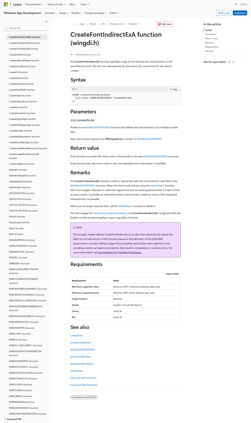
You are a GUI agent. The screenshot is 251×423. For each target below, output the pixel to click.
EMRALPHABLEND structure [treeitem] (23, 245)
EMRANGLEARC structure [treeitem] (21, 251)
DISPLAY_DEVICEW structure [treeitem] (23, 210)
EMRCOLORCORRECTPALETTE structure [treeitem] (23, 271)
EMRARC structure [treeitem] (18, 257)
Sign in (243, 4)
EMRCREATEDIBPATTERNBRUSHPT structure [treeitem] (25, 308)
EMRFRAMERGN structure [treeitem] (22, 401)
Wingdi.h (133, 23)
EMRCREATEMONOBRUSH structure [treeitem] (27, 316)
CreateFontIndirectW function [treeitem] (23, 48)
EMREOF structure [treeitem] (18, 339)
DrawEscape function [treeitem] (19, 222)
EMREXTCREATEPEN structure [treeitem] (23, 361)
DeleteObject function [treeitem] (20, 187)
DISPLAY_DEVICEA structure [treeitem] (23, 204)
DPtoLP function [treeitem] (17, 216)
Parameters (210, 34)
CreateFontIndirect (117, 213)
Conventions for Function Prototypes (119, 252)
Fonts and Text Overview (83, 384)
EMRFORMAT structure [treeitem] (20, 396)
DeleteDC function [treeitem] (18, 169)
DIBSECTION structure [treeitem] (20, 198)
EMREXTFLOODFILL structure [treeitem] (23, 366)
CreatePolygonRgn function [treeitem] (22, 118)
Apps (82, 23)
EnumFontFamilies (80, 356)
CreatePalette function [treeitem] (20, 95)
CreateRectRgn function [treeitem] (20, 130)
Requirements (212, 46)
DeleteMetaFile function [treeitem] (20, 181)
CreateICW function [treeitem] (18, 78)
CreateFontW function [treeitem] (20, 54)
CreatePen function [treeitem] (18, 107)
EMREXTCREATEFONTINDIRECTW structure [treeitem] (25, 353)
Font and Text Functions (83, 377)
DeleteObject (125, 206)
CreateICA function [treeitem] (18, 72)
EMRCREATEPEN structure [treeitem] (21, 327)
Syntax (208, 29)
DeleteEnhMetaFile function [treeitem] (22, 175)
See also (209, 50)
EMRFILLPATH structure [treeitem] (20, 384)
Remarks (209, 42)
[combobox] (25, 28)
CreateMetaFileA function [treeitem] (21, 83)
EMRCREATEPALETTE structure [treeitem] (24, 321)
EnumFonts (76, 370)
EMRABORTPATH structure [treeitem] (22, 239)
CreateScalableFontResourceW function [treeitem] (24, 156)
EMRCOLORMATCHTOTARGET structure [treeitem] (23, 280)
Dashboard (240, 12)
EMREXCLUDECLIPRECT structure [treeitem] (25, 345)
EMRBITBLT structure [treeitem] (19, 263)
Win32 (93, 23)
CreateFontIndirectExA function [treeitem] (24, 36)
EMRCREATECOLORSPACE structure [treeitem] (26, 294)
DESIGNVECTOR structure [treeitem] (21, 193)
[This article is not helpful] (233, 62)
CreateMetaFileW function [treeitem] (22, 89)
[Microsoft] (6, 4)
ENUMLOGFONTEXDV (97, 127)
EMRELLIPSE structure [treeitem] (20, 333)
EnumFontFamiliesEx (81, 363)
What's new (224, 12)
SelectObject (157, 185)
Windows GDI (116, 23)
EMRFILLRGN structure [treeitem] (20, 390)
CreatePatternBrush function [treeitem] (23, 101)
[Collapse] (46, 21)
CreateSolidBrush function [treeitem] (22, 163)
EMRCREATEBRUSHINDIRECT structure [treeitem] (28, 288)
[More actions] (178, 24)
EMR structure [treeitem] (16, 234)
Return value (211, 38)
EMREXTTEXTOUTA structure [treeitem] (23, 378)
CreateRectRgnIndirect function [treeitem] (24, 136)
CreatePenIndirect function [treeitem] (22, 113)
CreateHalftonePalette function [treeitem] (24, 60)
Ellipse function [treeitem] (16, 228)
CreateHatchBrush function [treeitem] (22, 66)
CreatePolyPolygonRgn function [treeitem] (24, 124)
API (103, 23)
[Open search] (236, 4)
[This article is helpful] (229, 62)
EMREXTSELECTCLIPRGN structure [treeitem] (26, 372)
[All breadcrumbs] (73, 24)
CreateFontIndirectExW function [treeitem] (24, 42)
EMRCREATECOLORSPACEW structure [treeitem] (27, 300)
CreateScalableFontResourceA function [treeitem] (28, 148)
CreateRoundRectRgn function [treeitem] (24, 142)
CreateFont (99, 213)
